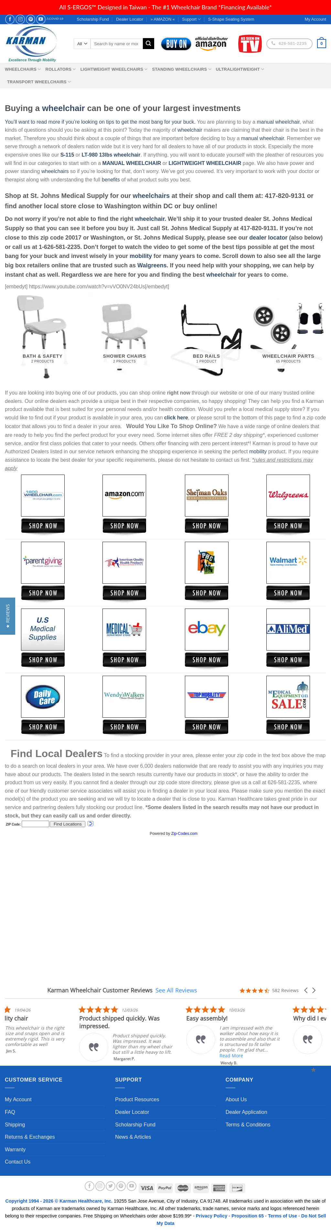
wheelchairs (55, 171)
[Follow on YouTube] (41, 19)
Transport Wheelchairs (39, 82)
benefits (111, 179)
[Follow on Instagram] (20, 19)
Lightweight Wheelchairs (114, 69)
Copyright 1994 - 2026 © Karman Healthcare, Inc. (59, 1201)
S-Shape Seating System (231, 19)
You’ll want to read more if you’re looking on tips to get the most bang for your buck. (100, 122)
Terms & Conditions (248, 1124)
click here (176, 417)
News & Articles (133, 1137)
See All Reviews (176, 990)
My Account (18, 1099)
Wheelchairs (23, 69)
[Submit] (148, 43)
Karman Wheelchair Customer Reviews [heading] (100, 990)
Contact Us (17, 1162)
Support (191, 19)
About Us (236, 1099)
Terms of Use (282, 1215)
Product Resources (137, 1099)
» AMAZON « (163, 19)
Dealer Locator (129, 19)
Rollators (61, 69)
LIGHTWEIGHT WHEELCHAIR (205, 163)
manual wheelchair (278, 122)
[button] (306, 990)
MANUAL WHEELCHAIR (131, 163)
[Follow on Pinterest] (30, 19)
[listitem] (192, 1033)
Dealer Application (246, 1112)
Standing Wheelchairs (181, 69)
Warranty (15, 1149)
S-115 (68, 155)
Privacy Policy (212, 1215)
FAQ (10, 1112)
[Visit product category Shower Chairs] (124, 336)
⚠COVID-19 (54, 18)
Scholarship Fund (93, 19)
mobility (141, 256)
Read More (296, 1055)
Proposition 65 (247, 1215)
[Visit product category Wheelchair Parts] (288, 336)
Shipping (15, 1124)
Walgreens (151, 265)
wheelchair (63, 108)
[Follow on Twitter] (110, 1186)
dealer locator (268, 237)
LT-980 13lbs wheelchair (110, 155)
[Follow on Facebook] (10, 19)
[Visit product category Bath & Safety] (42, 336)
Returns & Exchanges (30, 1137)
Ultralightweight (240, 69)
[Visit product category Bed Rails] (206, 336)
